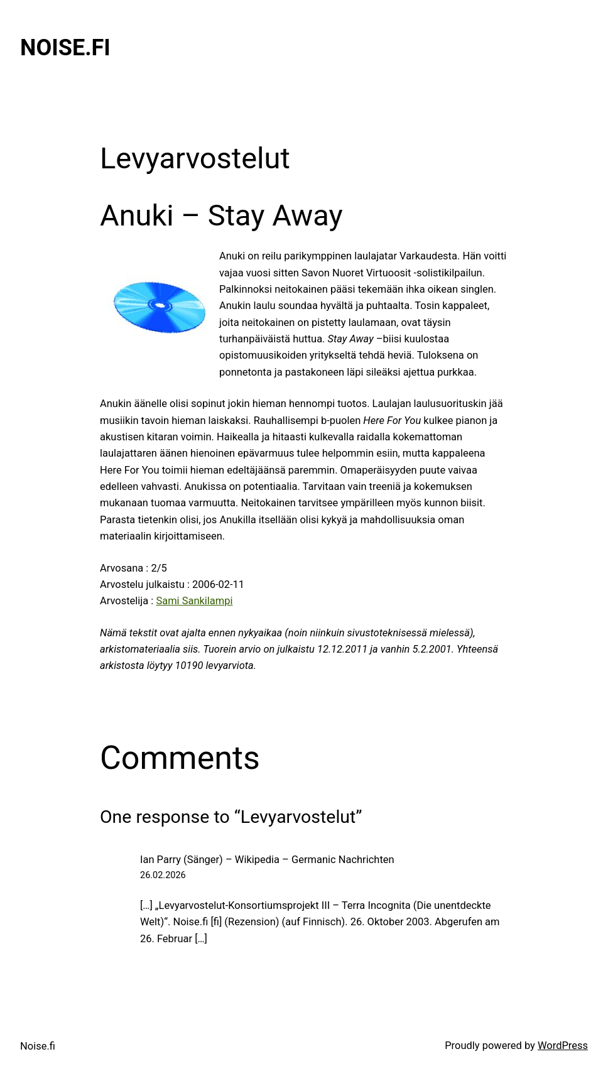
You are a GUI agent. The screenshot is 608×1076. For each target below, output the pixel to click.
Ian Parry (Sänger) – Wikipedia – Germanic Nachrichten (267, 860)
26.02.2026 (163, 875)
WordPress (563, 1046)
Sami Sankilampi (194, 601)
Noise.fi (65, 48)
